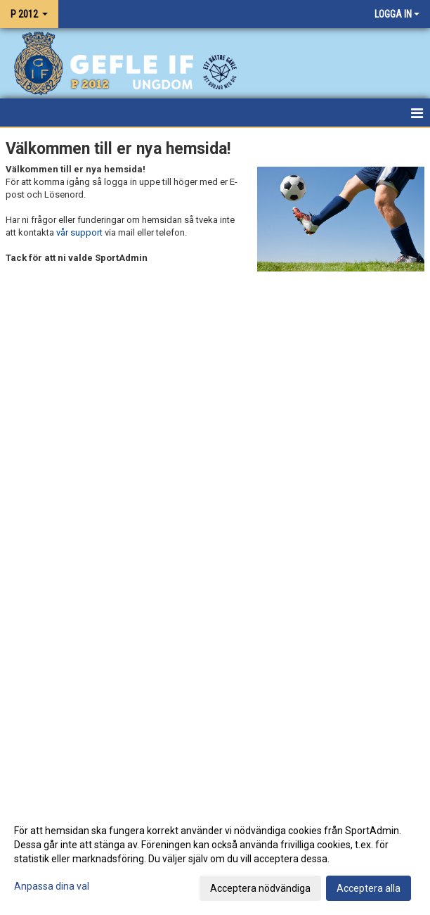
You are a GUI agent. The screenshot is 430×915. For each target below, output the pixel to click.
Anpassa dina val (51, 886)
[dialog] (215, 858)
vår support (79, 232)
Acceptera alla (368, 888)
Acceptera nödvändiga (260, 888)
